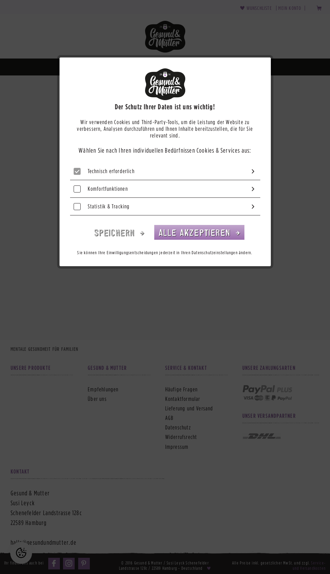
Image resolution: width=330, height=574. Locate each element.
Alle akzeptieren (195, 232)
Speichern (116, 232)
